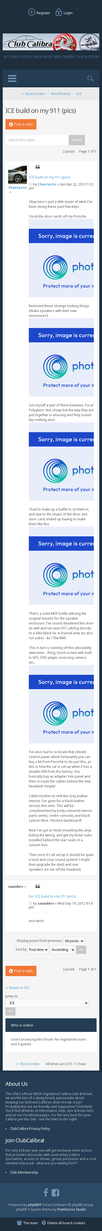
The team (30, 1223)
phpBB (33, 1204)
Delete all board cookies (66, 1223)
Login (63, 12)
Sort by (32, 949)
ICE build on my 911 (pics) (49, 177)
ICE (78, 93)
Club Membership (24, 1172)
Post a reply (21, 124)
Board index (35, 93)
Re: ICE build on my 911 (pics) (52, 896)
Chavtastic (47, 184)
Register (38, 12)
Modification (61, 93)
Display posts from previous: (51, 940)
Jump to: (11, 996)
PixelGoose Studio (71, 1209)
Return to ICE (17, 988)
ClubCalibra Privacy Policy (30, 1128)
